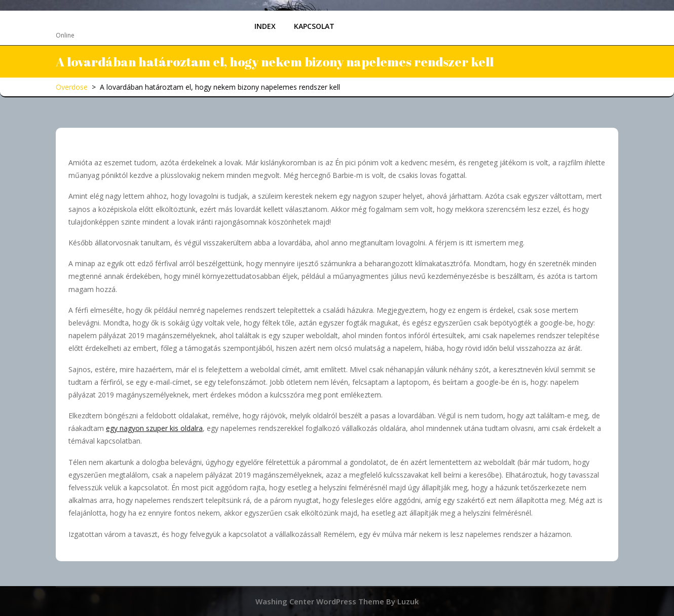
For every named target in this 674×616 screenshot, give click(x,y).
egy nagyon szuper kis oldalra (154, 428)
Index (265, 26)
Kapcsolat (314, 26)
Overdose (84, 22)
